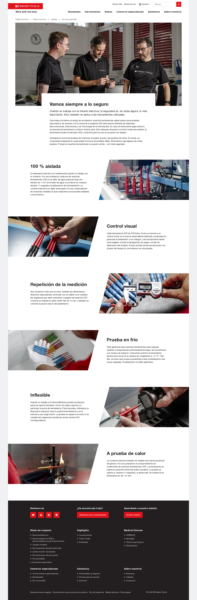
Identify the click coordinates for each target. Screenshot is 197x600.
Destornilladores (40, 535)
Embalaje (83, 542)
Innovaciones (85, 535)
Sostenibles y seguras (89, 573)
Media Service (130, 4)
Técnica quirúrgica (135, 542)
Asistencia (154, 11)
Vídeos (108, 11)
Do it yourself (38, 581)
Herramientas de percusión (45, 555)
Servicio (83, 581)
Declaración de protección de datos (70, 592)
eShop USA (117, 4)
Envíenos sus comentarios (93, 515)
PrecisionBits (38, 559)
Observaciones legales (40, 592)
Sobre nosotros (172, 11)
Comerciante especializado (45, 573)
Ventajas (130, 539)
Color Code (84, 539)
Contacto (131, 581)
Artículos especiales (42, 562)
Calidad (129, 577)
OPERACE (130, 535)
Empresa (130, 573)
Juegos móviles (39, 545)
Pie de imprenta (96, 592)
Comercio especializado (130, 11)
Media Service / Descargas (118, 592)
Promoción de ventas (89, 577)
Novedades (74, 11)
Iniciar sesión (133, 515)
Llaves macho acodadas (43, 552)
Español (143, 4)
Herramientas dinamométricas (46, 548)
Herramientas (92, 11)
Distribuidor (131, 546)
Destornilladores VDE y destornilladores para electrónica (48, 540)
